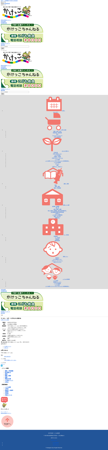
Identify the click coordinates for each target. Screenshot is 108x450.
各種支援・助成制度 (57, 132)
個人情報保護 (56, 442)
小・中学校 (57, 237)
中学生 (7, 393)
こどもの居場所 (57, 162)
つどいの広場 (57, 155)
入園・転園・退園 (57, 209)
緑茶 (9, 3)
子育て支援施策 (57, 137)
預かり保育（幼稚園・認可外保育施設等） (57, 210)
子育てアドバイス (57, 262)
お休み (7, 382)
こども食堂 (57, 159)
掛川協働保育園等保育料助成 (57, 212)
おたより (57, 163)
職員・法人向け (57, 216)
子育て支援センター (57, 153)
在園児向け (57, 217)
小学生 (7, 388)
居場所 (7, 392)
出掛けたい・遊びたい (57, 166)
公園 (57, 165)
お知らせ (6, 347)
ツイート (3, 364)
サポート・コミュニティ (57, 260)
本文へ (2, 0)
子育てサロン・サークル (57, 158)
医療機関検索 (4, 22)
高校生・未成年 (9, 390)
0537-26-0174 (7, 356)
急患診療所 (3, 21)
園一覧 (57, 207)
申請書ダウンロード (5, 43)
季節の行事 (8, 378)
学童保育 (57, 239)
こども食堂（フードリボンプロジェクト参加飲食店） (57, 161)
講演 (6, 374)
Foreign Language (13, 0)
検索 (3, 48)
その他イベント (7, 346)
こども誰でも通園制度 (57, 215)
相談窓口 (57, 257)
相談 (6, 377)
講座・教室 (57, 186)
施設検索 (3, 44)
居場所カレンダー (57, 282)
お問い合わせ (54, 440)
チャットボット (4, 411)
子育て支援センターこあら (10, 360)
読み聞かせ (8, 372)
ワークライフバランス (57, 135)
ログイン (9, 20)
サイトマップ (56, 445)
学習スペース (8, 395)
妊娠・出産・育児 (57, 131)
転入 (57, 134)
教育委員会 (57, 240)
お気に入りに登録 (5, 319)
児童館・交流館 (57, 156)
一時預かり (57, 213)
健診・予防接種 (57, 188)
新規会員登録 (4, 20)
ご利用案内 (6, 0)
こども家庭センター (57, 259)
